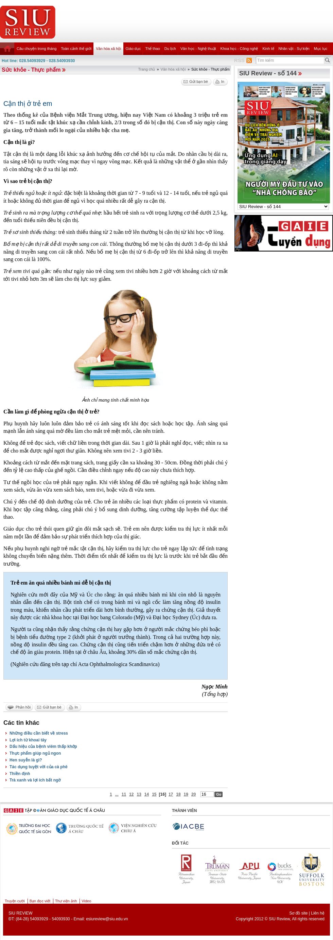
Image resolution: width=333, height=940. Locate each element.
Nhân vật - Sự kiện (294, 49)
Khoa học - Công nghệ (239, 49)
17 (171, 794)
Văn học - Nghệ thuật (198, 49)
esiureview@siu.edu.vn (107, 919)
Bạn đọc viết (40, 901)
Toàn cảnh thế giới (76, 49)
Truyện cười (15, 901)
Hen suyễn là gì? (26, 760)
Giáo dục (133, 49)
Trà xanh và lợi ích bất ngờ (35, 780)
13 (139, 794)
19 (186, 794)
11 (124, 794)
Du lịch (170, 49)
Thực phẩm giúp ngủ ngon (35, 753)
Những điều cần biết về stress (39, 733)
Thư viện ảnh (66, 901)
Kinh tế (268, 49)
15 (154, 794)
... (117, 794)
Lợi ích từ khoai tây (28, 740)
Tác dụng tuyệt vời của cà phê (39, 766)
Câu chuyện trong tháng (36, 49)
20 (193, 794)
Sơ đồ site (298, 913)
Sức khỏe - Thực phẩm (31, 70)
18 (178, 794)
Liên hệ (318, 913)
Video (86, 901)
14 (146, 794)
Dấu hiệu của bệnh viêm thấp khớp (43, 746)
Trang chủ (146, 69)
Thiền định (20, 773)
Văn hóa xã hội (108, 49)
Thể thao (152, 49)
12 (131, 794)
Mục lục (321, 49)
